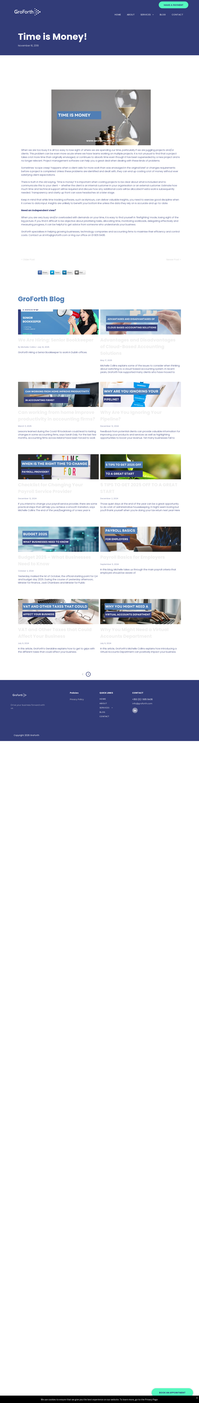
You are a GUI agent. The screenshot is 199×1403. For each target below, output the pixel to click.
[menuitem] (118, 14)
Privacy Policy (77, 699)
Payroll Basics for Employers (132, 557)
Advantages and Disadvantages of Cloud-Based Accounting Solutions (138, 346)
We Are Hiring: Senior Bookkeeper (55, 340)
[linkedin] (135, 711)
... (105, 674)
